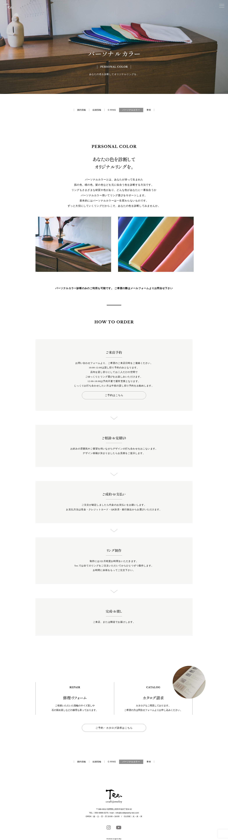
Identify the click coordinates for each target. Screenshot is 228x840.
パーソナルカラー (135, 110)
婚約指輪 (75, 110)
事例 (155, 110)
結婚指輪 (94, 110)
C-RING (111, 110)
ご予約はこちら (114, 395)
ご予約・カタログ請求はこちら (114, 728)
